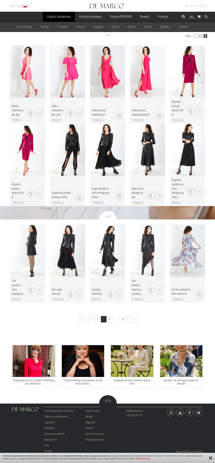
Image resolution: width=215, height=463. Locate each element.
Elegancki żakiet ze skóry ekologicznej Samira (101, 192)
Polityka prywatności (94, 439)
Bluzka (148, 26)
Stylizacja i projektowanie (56, 416)
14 (123, 319)
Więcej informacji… (144, 458)
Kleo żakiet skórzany (57, 291)
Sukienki (44, 26)
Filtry (189, 36)
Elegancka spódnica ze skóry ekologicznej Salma (178, 188)
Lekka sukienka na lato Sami (57, 110)
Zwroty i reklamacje (94, 434)
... (116, 319)
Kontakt (48, 451)
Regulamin (90, 422)
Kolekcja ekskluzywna (90, 16)
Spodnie (182, 26)
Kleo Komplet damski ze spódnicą (136, 287)
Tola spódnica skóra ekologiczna (17, 287)
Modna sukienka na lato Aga (17, 110)
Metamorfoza (51, 439)
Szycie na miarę (24, 26)
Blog (47, 445)
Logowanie (50, 422)
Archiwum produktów (55, 434)
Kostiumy (62, 26)
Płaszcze (131, 26)
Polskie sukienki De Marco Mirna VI (181, 291)
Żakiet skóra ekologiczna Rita (137, 192)
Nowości (144, 16)
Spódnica (165, 26)
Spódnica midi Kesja (97, 291)
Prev (16, 367)
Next (199, 367)
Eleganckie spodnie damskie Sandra (61, 195)
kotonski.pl (199, 451)
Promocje (163, 16)
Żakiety (115, 26)
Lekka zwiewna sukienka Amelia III (140, 112)
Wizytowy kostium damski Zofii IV (177, 108)
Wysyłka (89, 416)
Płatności (89, 428)
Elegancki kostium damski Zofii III (17, 190)
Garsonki (80, 26)
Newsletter (50, 428)
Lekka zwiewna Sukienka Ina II (99, 112)
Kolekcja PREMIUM (121, 16)
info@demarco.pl (134, 411)
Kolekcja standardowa (59, 16)
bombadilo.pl (186, 451)
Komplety (98, 26)
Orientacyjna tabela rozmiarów (59, 411)
